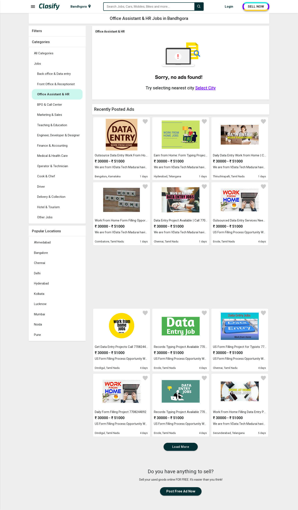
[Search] (198, 6)
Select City (205, 87)
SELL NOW (256, 6)
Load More (180, 447)
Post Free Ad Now (180, 491)
